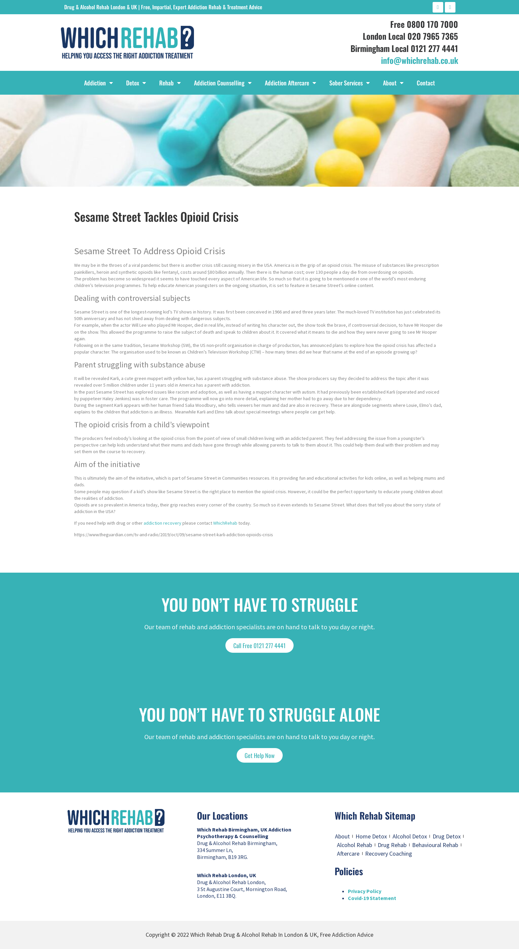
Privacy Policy (364, 891)
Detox (136, 82)
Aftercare (348, 853)
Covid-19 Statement (372, 898)
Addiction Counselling (223, 82)
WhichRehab (225, 523)
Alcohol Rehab (354, 845)
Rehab (170, 82)
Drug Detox (447, 836)
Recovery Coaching (388, 853)
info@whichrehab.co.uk (419, 60)
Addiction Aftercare (290, 82)
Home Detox (371, 836)
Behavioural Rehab (435, 845)
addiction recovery (162, 523)
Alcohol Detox (410, 836)
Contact (426, 82)
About (393, 82)
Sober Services (349, 82)
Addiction (98, 82)
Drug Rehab (392, 845)
